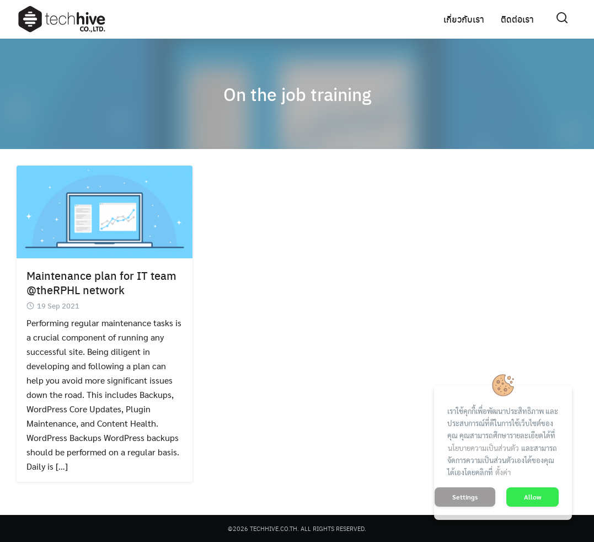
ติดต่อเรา (517, 19)
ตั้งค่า (503, 472)
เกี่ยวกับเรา (463, 19)
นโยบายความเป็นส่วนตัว (483, 448)
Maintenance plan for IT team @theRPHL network (101, 282)
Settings (465, 496)
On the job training (297, 94)
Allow (532, 496)
